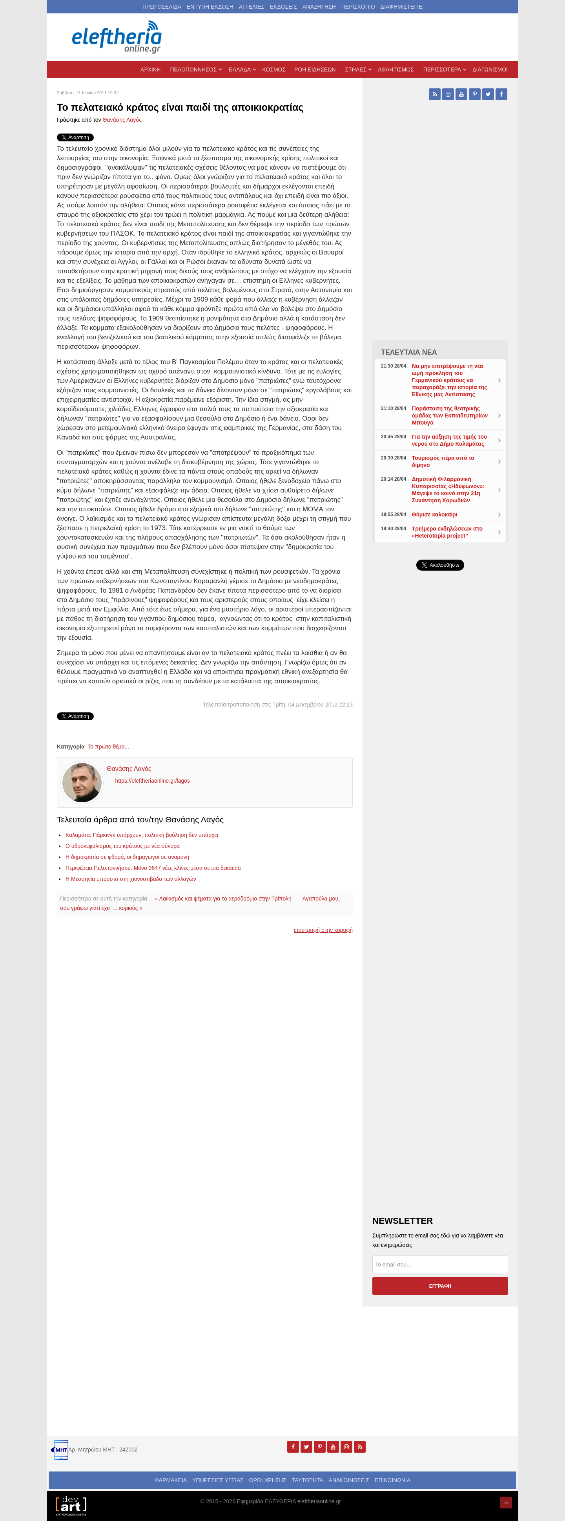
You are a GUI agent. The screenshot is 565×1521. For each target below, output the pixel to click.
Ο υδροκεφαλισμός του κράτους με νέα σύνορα (123, 846)
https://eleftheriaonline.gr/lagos (152, 781)
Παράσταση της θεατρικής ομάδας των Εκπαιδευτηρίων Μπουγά (450, 415)
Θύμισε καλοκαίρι (434, 514)
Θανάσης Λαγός (122, 120)
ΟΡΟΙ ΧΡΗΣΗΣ (267, 1480)
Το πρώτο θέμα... (108, 746)
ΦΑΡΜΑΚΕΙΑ (171, 1480)
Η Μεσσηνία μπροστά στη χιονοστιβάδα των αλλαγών (131, 879)
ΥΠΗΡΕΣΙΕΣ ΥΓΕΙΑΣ (218, 1480)
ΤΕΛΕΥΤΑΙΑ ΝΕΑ (409, 352)
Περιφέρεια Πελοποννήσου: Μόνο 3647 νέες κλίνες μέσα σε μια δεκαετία (153, 868)
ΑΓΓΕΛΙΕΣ (251, 7)
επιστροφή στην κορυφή (323, 930)
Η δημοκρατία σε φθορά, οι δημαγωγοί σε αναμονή (127, 857)
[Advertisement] (440, 763)
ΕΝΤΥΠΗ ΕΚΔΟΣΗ (210, 7)
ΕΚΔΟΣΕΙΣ (283, 7)
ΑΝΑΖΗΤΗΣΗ (319, 7)
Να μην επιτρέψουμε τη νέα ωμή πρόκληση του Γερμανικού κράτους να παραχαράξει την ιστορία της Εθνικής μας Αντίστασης (449, 380)
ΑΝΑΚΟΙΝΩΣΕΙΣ (349, 1480)
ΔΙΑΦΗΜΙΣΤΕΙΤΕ (402, 7)
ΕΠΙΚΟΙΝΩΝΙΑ (392, 1480)
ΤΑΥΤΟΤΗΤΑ (307, 1480)
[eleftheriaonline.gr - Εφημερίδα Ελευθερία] (118, 37)
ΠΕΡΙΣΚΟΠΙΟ (358, 7)
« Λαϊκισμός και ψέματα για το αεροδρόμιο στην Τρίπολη (223, 898)
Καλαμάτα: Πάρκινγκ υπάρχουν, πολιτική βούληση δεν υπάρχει (142, 835)
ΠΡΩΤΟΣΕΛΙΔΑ (161, 7)
